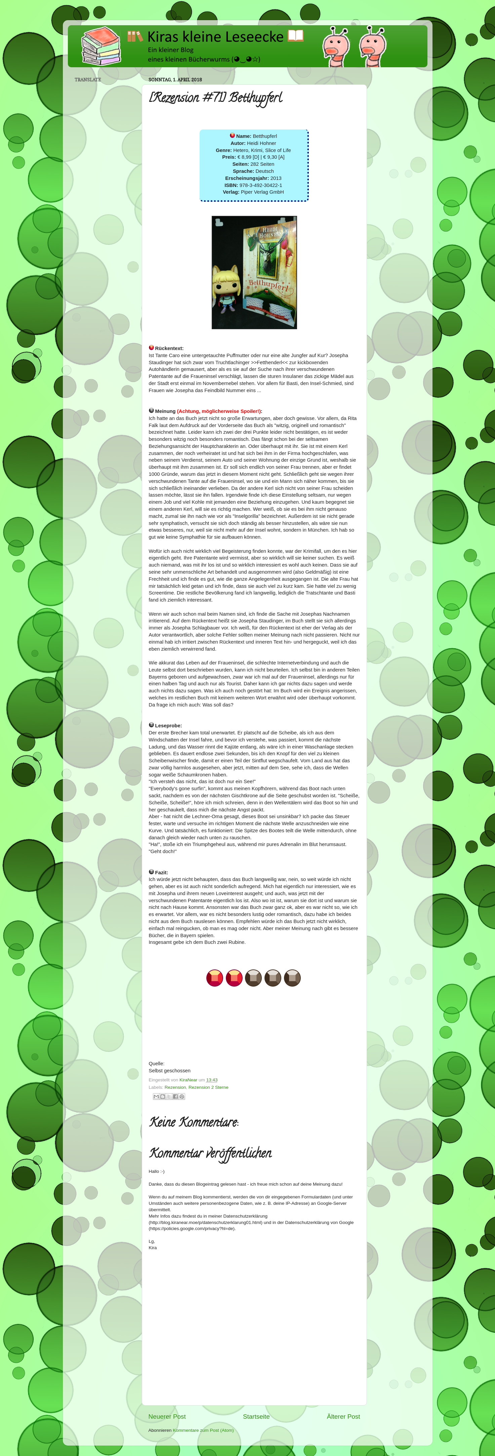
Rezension (175, 1087)
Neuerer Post (167, 1416)
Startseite (256, 1416)
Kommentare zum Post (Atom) (203, 1430)
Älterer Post (343, 1416)
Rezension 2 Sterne (209, 1087)
